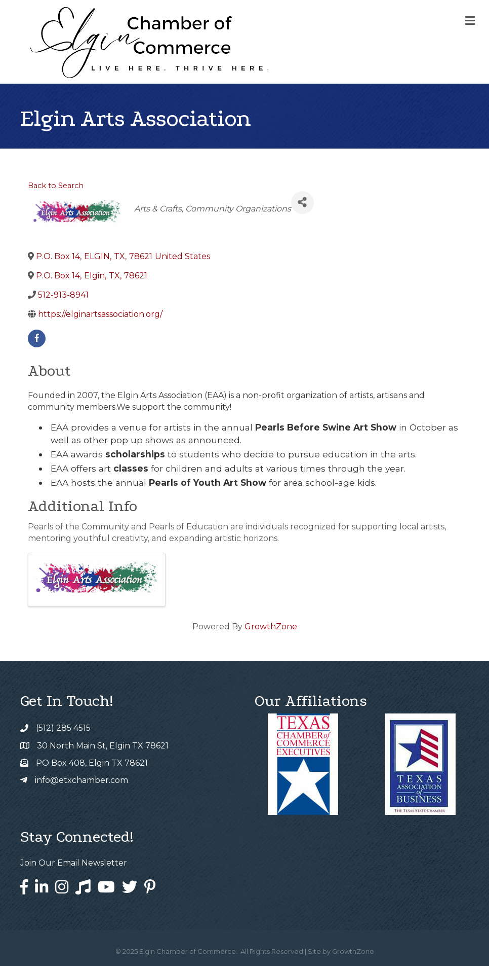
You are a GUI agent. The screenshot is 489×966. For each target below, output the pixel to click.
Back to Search (56, 185)
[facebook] (37, 338)
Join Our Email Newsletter (73, 863)
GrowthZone (270, 626)
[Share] (302, 202)
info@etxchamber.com (81, 780)
